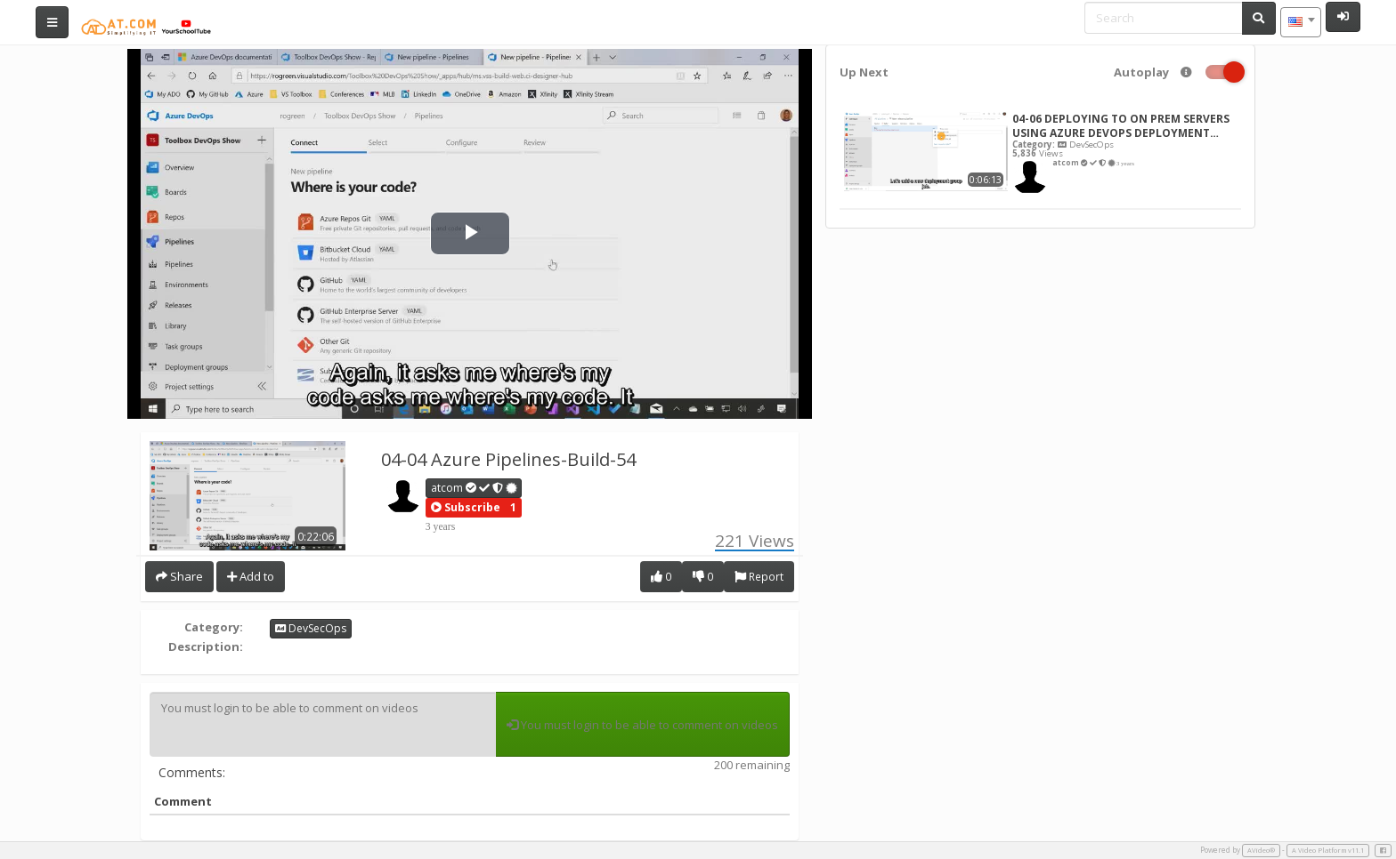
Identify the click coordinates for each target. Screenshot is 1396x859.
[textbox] (1300, 22)
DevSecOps (310, 628)
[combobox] (1300, 22)
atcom (474, 487)
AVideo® (1261, 850)
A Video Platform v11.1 (1328, 850)
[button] (466, 508)
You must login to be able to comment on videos (323, 725)
